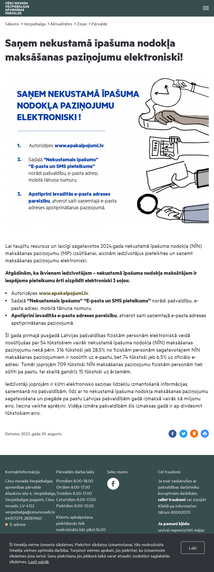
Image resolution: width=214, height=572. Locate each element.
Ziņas (82, 23)
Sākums (12, 23)
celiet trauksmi (172, 499)
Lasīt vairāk (38, 561)
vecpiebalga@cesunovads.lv (30, 512)
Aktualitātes (61, 23)
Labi (193, 548)
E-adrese (15, 524)
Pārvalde (99, 23)
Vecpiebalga (35, 23)
